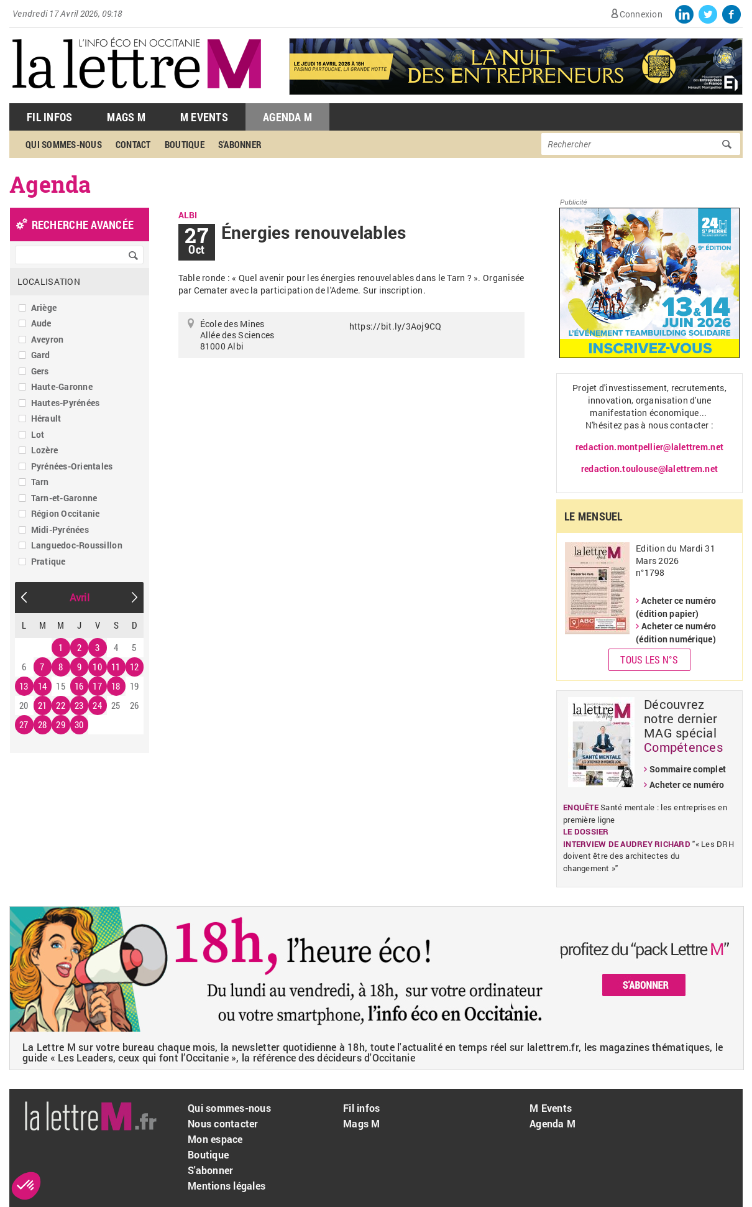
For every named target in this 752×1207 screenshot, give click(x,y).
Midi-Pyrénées (60, 529)
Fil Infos (49, 116)
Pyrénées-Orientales (72, 466)
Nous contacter (223, 1123)
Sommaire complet (687, 769)
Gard (40, 355)
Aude (41, 323)
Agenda (50, 184)
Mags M (126, 116)
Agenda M (287, 116)
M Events (204, 116)
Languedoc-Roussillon (76, 545)
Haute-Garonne (62, 386)
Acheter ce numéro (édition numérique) (676, 632)
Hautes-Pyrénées (65, 403)
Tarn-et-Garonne (64, 498)
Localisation (48, 281)
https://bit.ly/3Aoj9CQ (395, 326)
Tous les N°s (649, 659)
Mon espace (215, 1138)
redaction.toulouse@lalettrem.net (649, 468)
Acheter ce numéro (686, 784)
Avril (79, 597)
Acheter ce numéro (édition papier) (676, 606)
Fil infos (361, 1107)
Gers (40, 371)
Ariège (44, 307)
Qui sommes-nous (63, 144)
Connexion (641, 14)
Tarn (40, 482)
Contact (133, 144)
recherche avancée (83, 224)
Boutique (184, 144)
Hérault (46, 418)
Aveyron (47, 339)
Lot (38, 434)
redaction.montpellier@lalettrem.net (649, 447)
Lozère (44, 450)
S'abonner (240, 144)
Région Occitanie (65, 513)
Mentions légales (226, 1185)
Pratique (48, 561)
